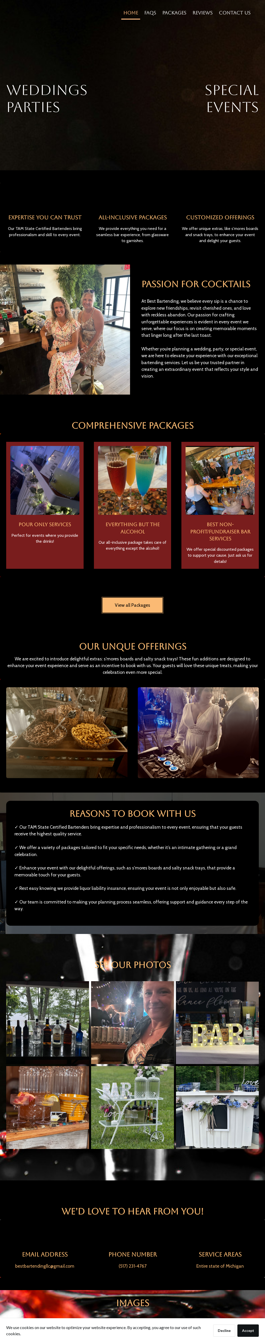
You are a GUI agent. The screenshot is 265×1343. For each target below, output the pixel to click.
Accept (248, 1330)
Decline (224, 1330)
